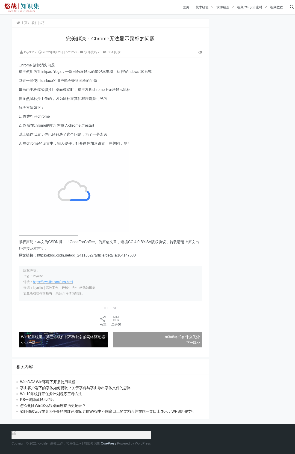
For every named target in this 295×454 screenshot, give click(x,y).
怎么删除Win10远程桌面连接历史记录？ (53, 406)
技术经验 (202, 7)
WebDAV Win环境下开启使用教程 (47, 382)
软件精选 (222, 7)
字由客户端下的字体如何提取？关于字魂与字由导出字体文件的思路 (75, 388)
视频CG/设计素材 (249, 7)
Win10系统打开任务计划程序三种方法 (51, 394)
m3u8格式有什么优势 (182, 337)
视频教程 (276, 7)
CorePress (108, 443)
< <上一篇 (28, 342)
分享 (103, 320)
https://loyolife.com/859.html (53, 282)
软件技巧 (38, 23)
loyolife (27, 52)
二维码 (116, 320)
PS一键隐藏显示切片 (37, 400)
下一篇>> (193, 342)
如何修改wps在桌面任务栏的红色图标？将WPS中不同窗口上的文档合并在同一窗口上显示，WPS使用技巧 (107, 411)
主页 (186, 7)
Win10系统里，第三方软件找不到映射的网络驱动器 (63, 337)
